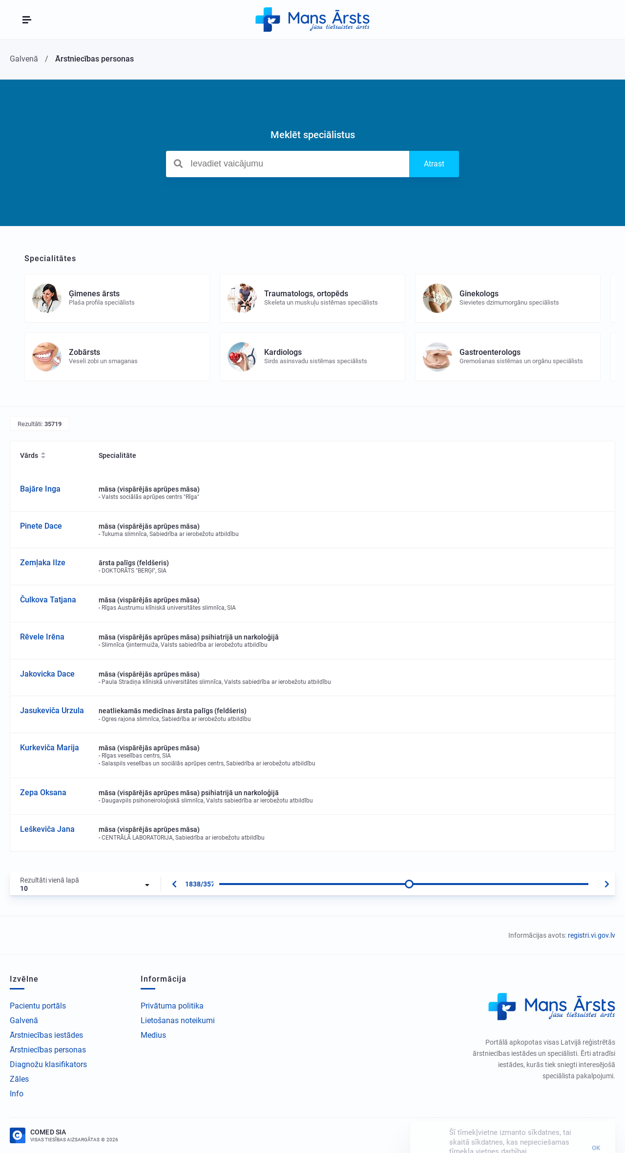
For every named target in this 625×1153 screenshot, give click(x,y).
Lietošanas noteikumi (178, 1020)
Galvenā (24, 1020)
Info (16, 1093)
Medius (153, 1035)
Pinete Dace (41, 526)
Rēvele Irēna (42, 636)
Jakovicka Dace (47, 674)
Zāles (19, 1079)
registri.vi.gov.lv (591, 935)
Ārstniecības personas (48, 1049)
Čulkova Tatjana (48, 599)
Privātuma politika (172, 1005)
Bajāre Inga (40, 489)
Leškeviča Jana (47, 829)
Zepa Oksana (43, 792)
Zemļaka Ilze (42, 562)
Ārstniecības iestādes (46, 1035)
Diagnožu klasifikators (48, 1064)
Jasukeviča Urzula (52, 710)
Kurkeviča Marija (49, 747)
